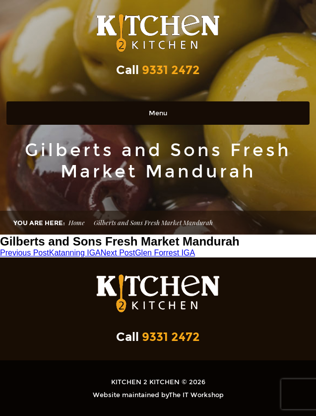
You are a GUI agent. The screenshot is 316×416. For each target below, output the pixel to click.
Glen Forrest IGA (148, 253)
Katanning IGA (50, 253)
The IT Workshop (196, 395)
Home (76, 222)
